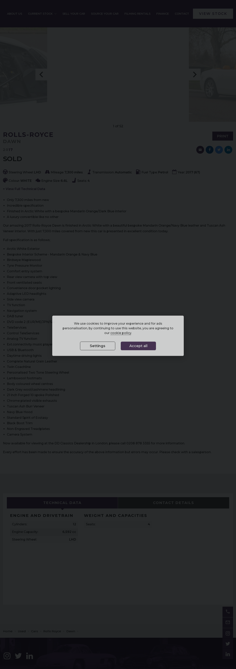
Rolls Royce (52, 584)
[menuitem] (49, 15)
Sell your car (98, 15)
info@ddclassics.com (211, 642)
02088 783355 (156, 642)
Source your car (122, 15)
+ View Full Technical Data (24, 192)
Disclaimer (21, 657)
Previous (41, 77)
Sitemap (9, 657)
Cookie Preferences (59, 657)
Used (22, 584)
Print (223, 139)
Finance (170, 15)
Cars (34, 584)
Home (8, 584)
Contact (189, 15)
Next (195, 77)
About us (49, 15)
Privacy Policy (37, 657)
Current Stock (71, 15)
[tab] (62, 505)
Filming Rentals (147, 15)
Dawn (70, 584)
